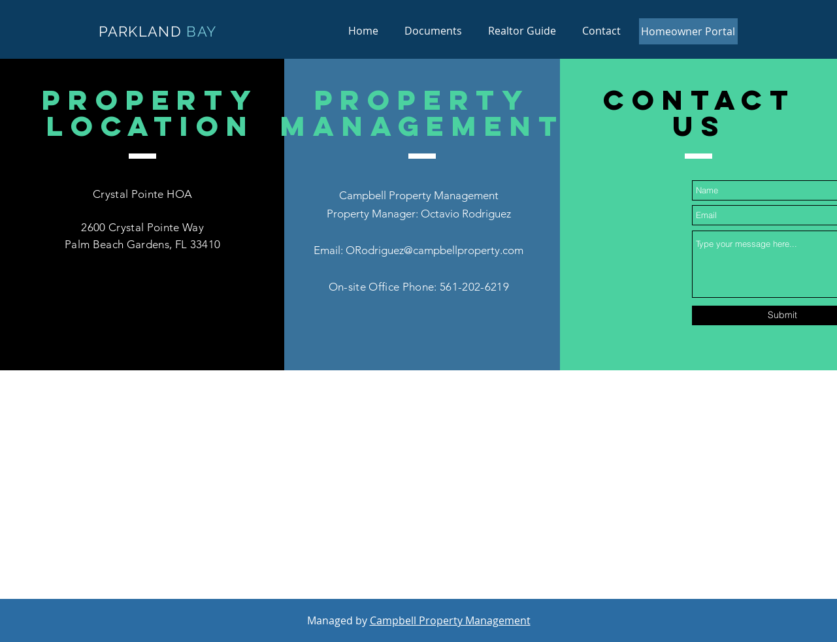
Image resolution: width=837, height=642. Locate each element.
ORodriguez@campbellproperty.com (434, 250)
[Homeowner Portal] (688, 31)
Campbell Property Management (450, 620)
